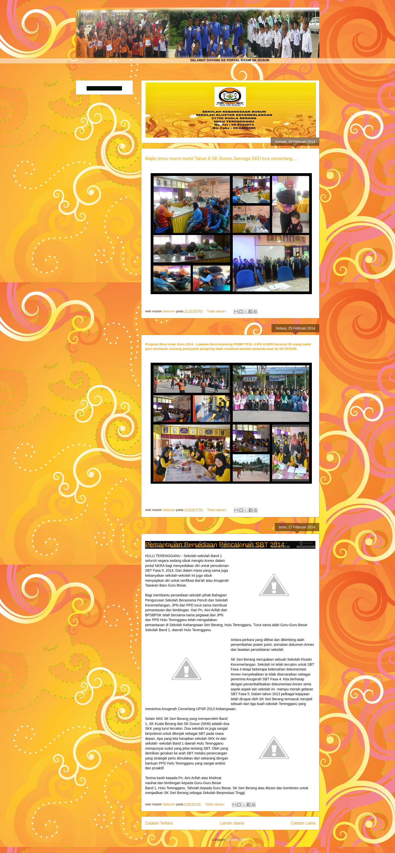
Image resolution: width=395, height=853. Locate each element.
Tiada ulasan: (217, 311)
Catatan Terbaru (159, 823)
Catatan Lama (303, 823)
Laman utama (232, 823)
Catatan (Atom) (237, 839)
